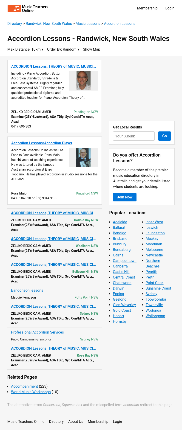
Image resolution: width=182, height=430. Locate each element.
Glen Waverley (124, 305)
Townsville (154, 305)
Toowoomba (156, 299)
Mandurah (154, 244)
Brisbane (120, 238)
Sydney (151, 294)
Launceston (155, 233)
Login (169, 8)
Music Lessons (88, 23)
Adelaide (120, 222)
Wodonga (153, 310)
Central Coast (124, 277)
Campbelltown (124, 261)
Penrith (151, 272)
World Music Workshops (31, 392)
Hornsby (120, 321)
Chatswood (122, 283)
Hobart (118, 316)
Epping (118, 294)
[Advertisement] (142, 88)
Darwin (118, 288)
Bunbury (119, 244)
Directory (14, 23)
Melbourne (154, 249)
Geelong (119, 299)
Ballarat (119, 227)
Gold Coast (122, 310)
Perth (150, 277)
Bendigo (119, 233)
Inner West (154, 222)
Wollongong (155, 316)
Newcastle (154, 255)
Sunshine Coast (158, 288)
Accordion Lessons (119, 23)
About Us (75, 421)
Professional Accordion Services (37, 332)
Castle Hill (121, 272)
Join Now (124, 197)
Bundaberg (122, 249)
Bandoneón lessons (27, 290)
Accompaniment (24, 386)
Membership (147, 8)
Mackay (152, 238)
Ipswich (152, 227)
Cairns (118, 255)
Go (164, 136)
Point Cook (155, 283)
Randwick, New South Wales (49, 23)
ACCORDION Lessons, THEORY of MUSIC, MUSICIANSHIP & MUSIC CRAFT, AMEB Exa (54, 213)
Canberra (120, 266)
